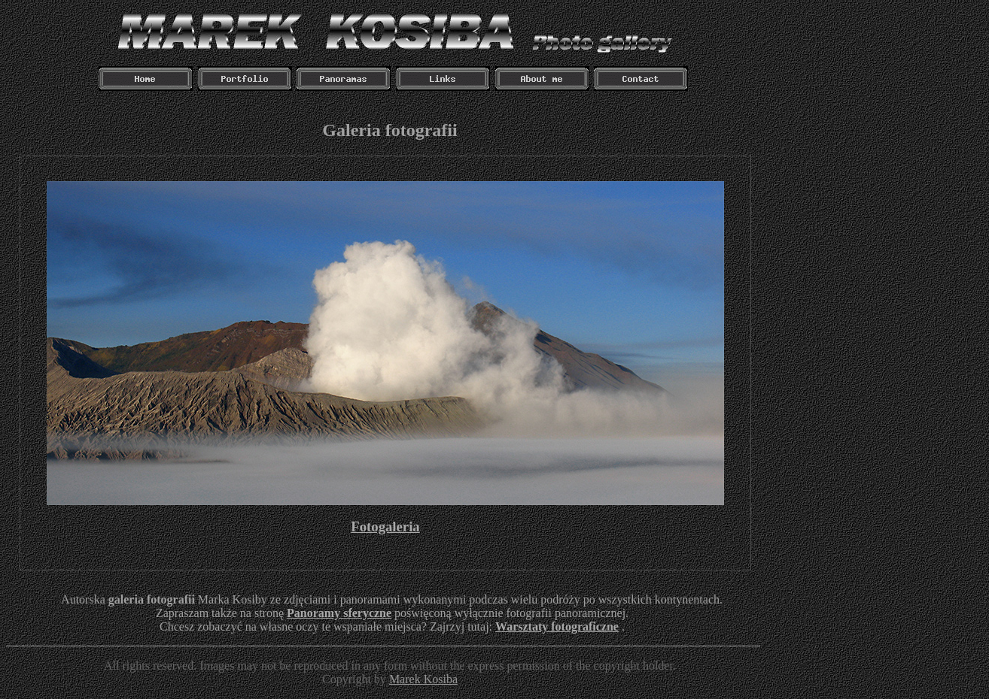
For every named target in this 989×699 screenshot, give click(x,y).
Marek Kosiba (423, 679)
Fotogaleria (385, 526)
